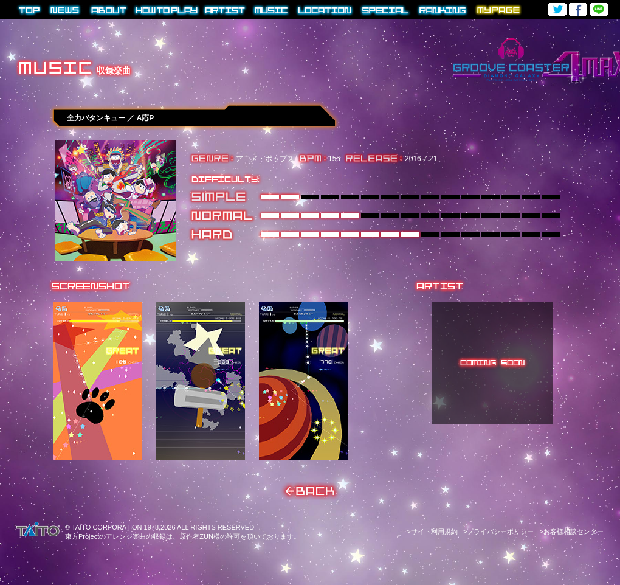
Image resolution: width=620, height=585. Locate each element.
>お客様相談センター (572, 531)
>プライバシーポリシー (498, 531)
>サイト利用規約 (432, 531)
